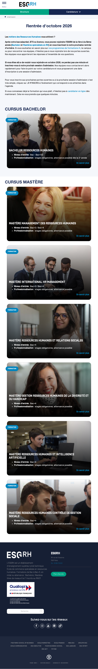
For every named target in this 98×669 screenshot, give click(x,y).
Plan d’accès (58, 574)
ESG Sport (83, 646)
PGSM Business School (53, 646)
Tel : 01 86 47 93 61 (56, 563)
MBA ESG (71, 643)
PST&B (53, 649)
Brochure (24, 12)
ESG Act (45, 649)
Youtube (48, 626)
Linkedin (54, 626)
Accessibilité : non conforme (60, 662)
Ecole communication (19, 646)
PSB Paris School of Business (22, 643)
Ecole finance (59, 643)
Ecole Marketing (44, 643)
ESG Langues (71, 646)
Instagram (42, 626)
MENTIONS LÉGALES (45, 662)
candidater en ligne (77, 91)
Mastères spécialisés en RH (35, 45)
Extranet (60, 626)
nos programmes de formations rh (64, 48)
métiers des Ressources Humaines (25, 37)
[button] (49, 657)
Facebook (36, 626)
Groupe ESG (82, 643)
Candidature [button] (73, 12)
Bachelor (16, 45)
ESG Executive (36, 646)
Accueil (5, 17)
